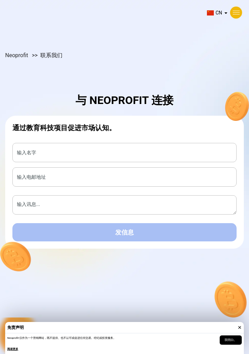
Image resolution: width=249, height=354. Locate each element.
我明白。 (231, 340)
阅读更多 (12, 349)
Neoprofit (17, 55)
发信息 (124, 232)
